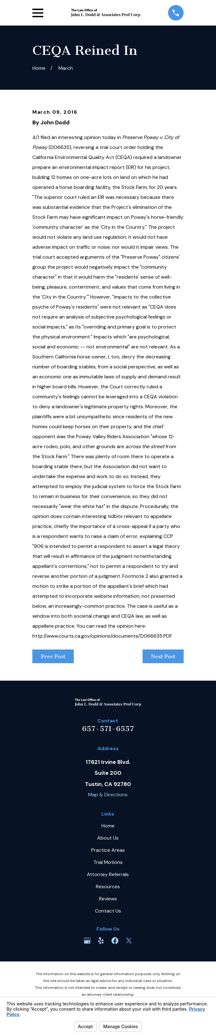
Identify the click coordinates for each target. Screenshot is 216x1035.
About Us (108, 838)
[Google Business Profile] (87, 940)
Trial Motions (108, 862)
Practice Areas (108, 850)
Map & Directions (108, 794)
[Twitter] (128, 940)
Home (108, 825)
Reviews (108, 898)
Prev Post (53, 656)
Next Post (163, 656)
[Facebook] (114, 940)
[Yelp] (100, 940)
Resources (108, 886)
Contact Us (108, 911)
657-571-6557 (108, 728)
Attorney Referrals (108, 874)
